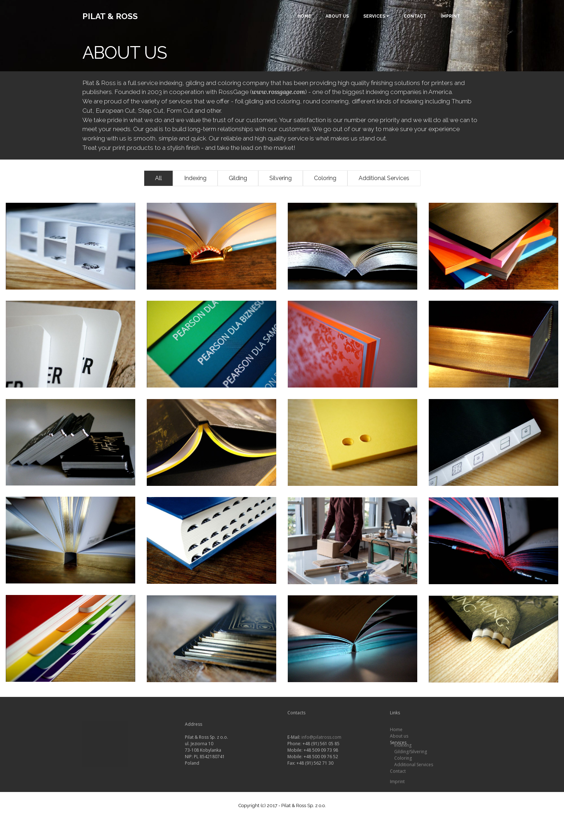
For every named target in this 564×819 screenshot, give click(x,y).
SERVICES (374, 16)
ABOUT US (337, 16)
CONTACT (415, 16)
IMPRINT (450, 16)
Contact (398, 773)
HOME (304, 16)
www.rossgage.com (278, 92)
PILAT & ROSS (110, 16)
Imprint (397, 787)
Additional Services (413, 766)
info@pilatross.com (321, 750)
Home (396, 735)
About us (399, 742)
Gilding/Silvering (410, 753)
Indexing (402, 747)
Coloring (402, 760)
